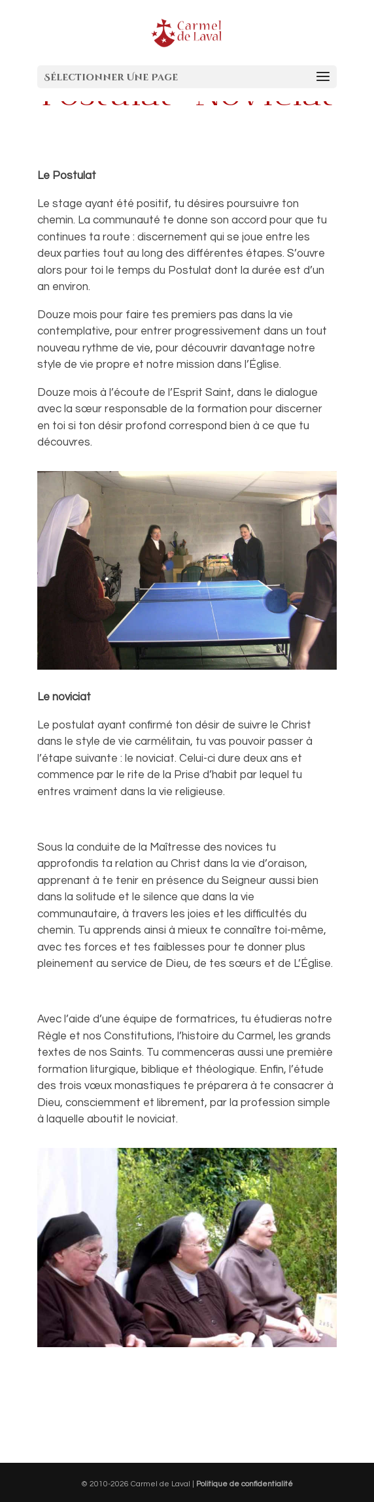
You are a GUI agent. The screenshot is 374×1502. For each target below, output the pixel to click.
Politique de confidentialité (244, 1484)
